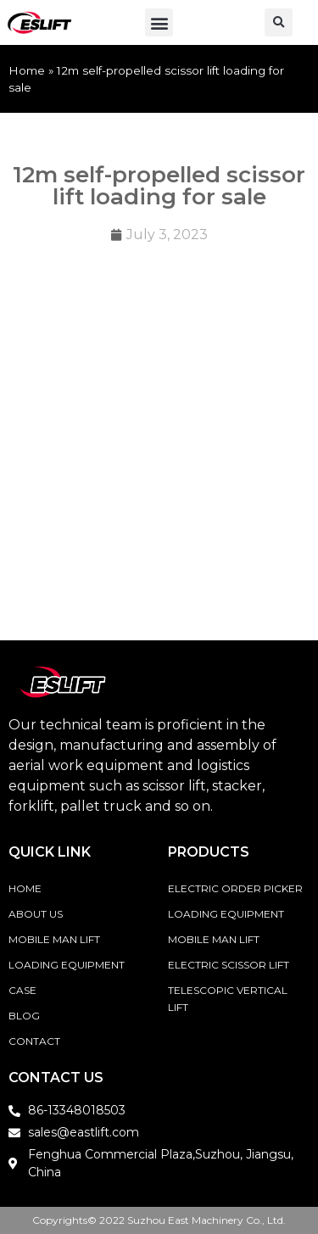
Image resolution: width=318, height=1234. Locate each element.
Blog (24, 1015)
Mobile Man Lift (54, 939)
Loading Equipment (66, 964)
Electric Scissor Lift (228, 964)
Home (26, 70)
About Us (35, 913)
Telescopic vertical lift (227, 998)
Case (22, 990)
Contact (34, 1041)
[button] (159, 22)
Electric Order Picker (235, 888)
